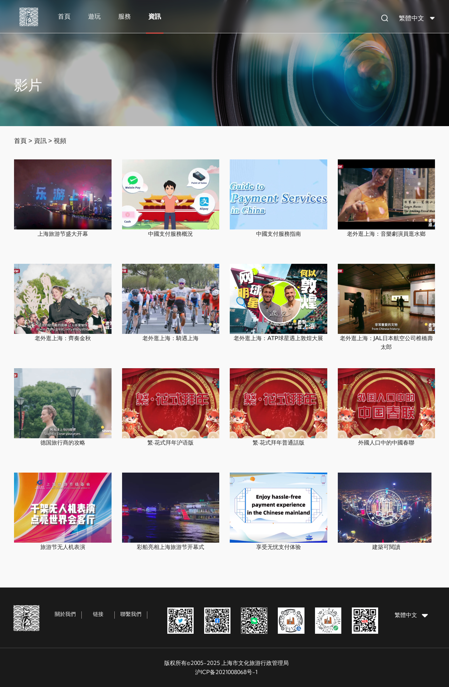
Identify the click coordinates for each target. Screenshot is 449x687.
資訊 (154, 16)
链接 (98, 614)
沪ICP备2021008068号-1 (226, 671)
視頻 (60, 141)
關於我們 (65, 614)
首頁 (64, 16)
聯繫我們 (130, 614)
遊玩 (94, 16)
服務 (124, 16)
